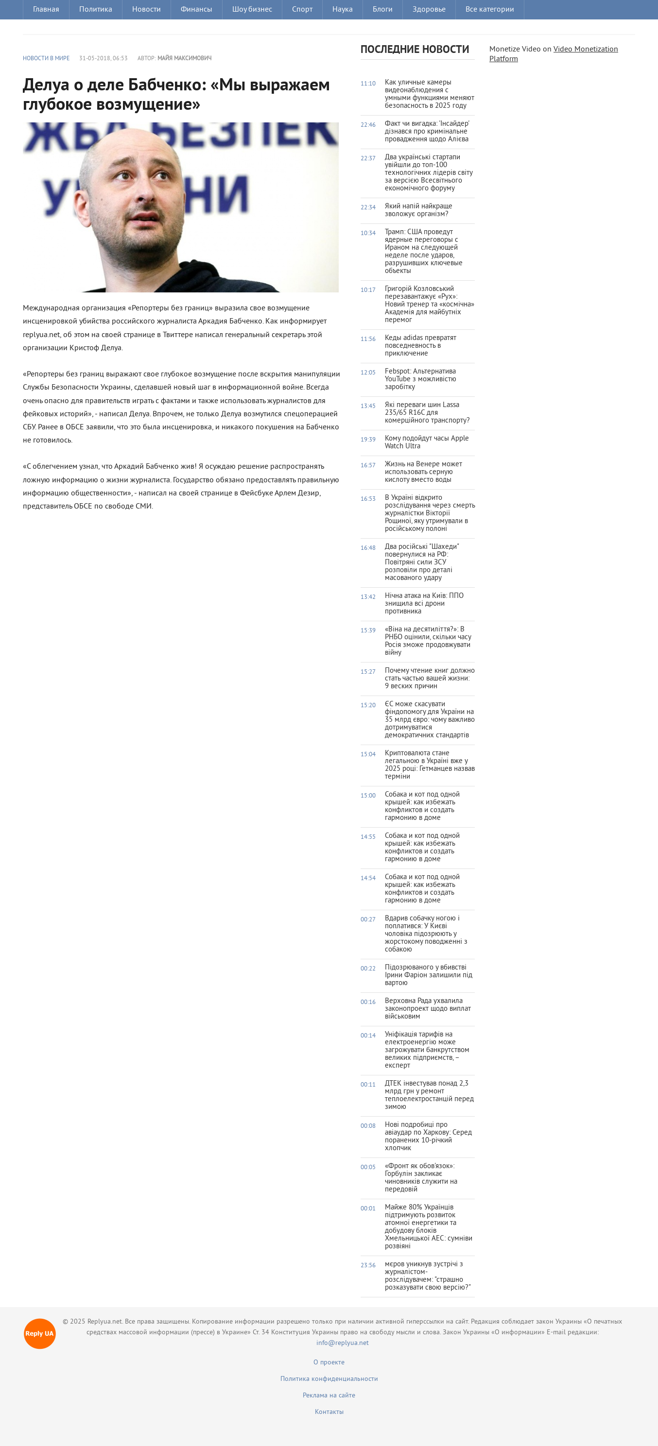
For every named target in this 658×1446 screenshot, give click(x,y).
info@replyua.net (342, 1343)
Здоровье (429, 10)
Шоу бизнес (252, 10)
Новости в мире (46, 59)
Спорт (302, 10)
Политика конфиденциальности (329, 1379)
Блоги (383, 10)
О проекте (329, 1363)
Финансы (196, 10)
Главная (46, 10)
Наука (342, 10)
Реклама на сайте (329, 1396)
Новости (146, 10)
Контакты (329, 1412)
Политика (95, 10)
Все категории (490, 10)
